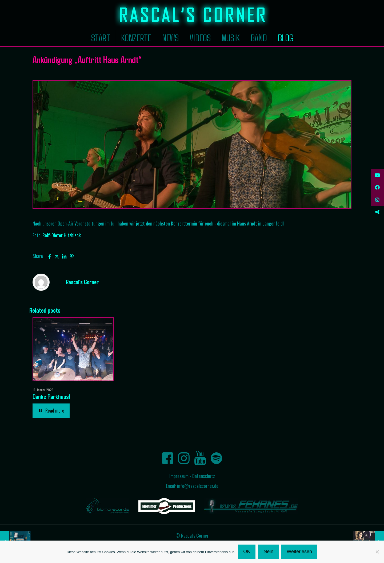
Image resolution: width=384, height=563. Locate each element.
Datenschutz (203, 475)
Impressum (179, 475)
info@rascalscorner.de (197, 485)
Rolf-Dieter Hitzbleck (61, 235)
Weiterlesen (299, 551)
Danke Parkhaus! (51, 396)
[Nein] (377, 551)
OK (246, 551)
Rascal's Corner (82, 281)
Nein (268, 551)
